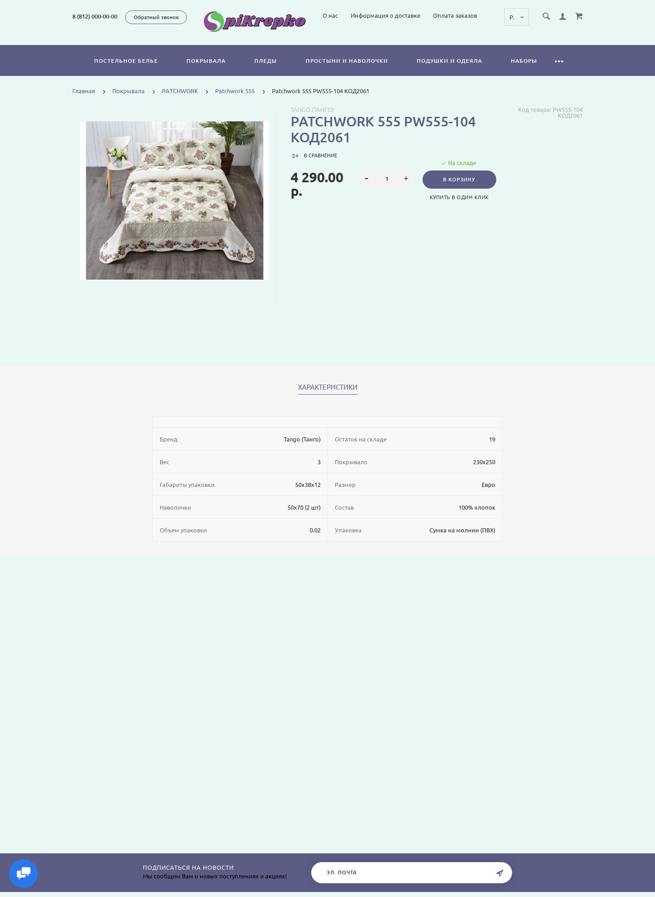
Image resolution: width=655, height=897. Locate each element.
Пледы (265, 71)
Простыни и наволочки (347, 71)
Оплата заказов (533, 40)
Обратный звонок (156, 17)
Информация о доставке (463, 40)
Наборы (524, 71)
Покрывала (206, 71)
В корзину (460, 190)
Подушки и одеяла (449, 71)
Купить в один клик (460, 207)
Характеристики (328, 397)
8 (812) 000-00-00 (94, 16)
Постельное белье (126, 71)
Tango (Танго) (312, 120)
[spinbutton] (386, 189)
